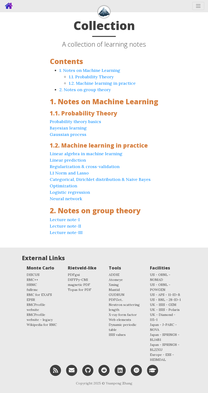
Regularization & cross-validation (84, 166)
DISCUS (33, 275)
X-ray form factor (123, 315)
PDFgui (74, 275)
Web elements (120, 320)
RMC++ (32, 280)
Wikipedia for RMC (42, 325)
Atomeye (116, 280)
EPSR (31, 300)
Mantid (114, 290)
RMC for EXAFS (39, 295)
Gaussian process (68, 134)
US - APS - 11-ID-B (165, 295)
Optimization (63, 186)
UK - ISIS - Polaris (165, 310)
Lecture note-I (65, 219)
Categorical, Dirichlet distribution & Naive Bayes (100, 179)
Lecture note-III (66, 232)
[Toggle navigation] (198, 6)
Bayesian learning (68, 128)
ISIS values (117, 335)
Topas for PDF (79, 290)
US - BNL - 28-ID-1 (165, 300)
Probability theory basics (75, 121)
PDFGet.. (116, 300)
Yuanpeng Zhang (119, 383)
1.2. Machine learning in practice (102, 83)
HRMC (32, 285)
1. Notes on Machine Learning (89, 70)
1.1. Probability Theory (91, 77)
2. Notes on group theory (85, 89)
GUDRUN (116, 295)
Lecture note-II (65, 226)
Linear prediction (68, 160)
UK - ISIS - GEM (163, 305)
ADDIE (114, 275)
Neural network (66, 198)
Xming (114, 285)
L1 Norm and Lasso (69, 173)
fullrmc (32, 290)
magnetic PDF (79, 285)
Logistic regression (70, 192)
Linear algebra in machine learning (86, 153)
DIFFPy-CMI (78, 280)
